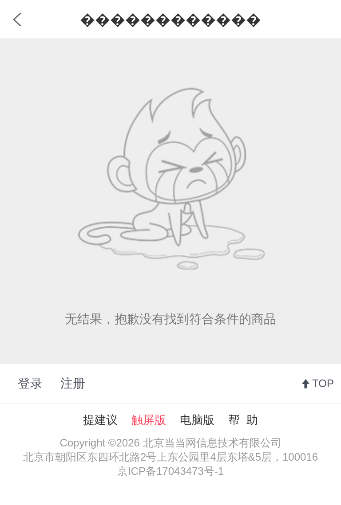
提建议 (100, 420)
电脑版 (197, 420)
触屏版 (148, 420)
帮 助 (243, 420)
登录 (30, 383)
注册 (72, 383)
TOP (323, 383)
